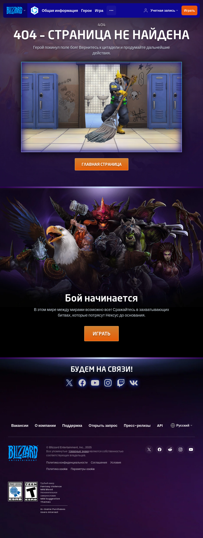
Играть (101, 334)
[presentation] (15, 10)
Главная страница (102, 164)
